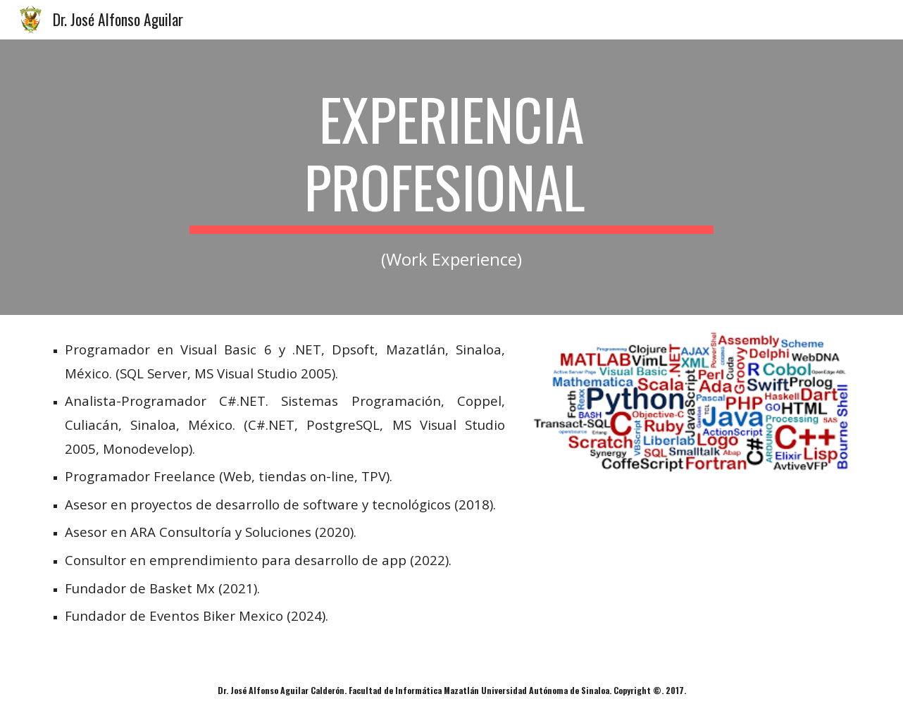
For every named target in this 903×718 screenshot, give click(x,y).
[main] (451, 177)
